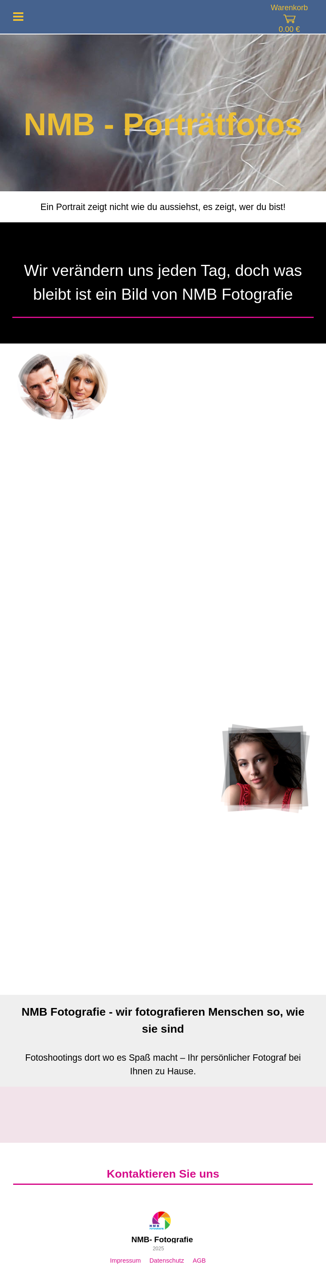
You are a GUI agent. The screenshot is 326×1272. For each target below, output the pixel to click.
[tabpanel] (163, 207)
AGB (199, 1260)
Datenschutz (166, 1260)
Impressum (125, 1260)
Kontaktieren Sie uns (163, 1173)
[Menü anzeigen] (18, 17)
